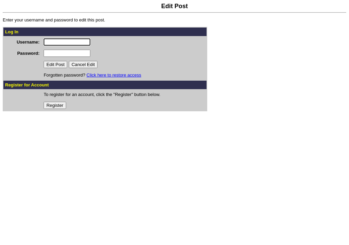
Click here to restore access (114, 75)
